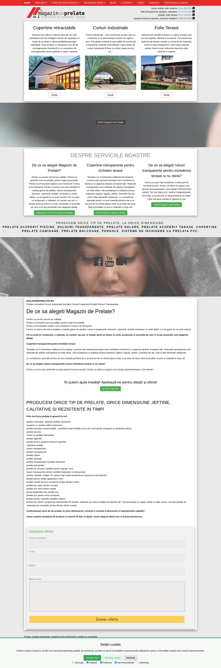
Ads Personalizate (124, 662)
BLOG (113, 2)
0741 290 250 (110, 388)
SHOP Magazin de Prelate (110, 122)
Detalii (54, 95)
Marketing (143, 662)
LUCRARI (127, 2)
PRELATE (41, 2)
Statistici (92, 662)
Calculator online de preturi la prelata (54, 212)
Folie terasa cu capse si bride (110, 212)
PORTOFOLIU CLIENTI (176, 2)
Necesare (78, 662)
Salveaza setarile (112, 658)
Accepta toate (92, 658)
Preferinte (106, 662)
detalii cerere (35, 579)
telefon (32, 565)
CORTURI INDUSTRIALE (65, 2)
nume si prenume (37, 538)
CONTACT (154, 2)
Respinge (130, 658)
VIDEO (140, 2)
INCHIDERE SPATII (94, 2)
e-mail (32, 551)
